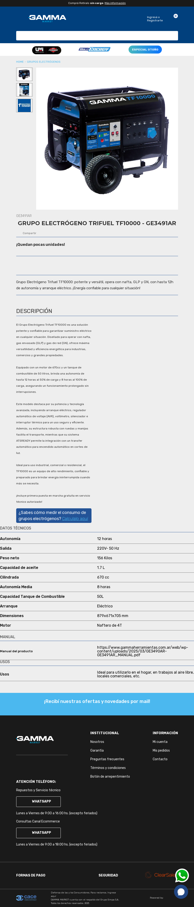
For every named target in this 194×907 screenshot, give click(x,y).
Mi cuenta (160, 742)
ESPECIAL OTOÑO (145, 49)
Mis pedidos (161, 751)
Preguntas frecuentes (107, 759)
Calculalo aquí (75, 518)
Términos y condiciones (108, 768)
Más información (115, 3)
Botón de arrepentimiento (110, 777)
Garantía (97, 751)
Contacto (160, 759)
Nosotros (97, 742)
